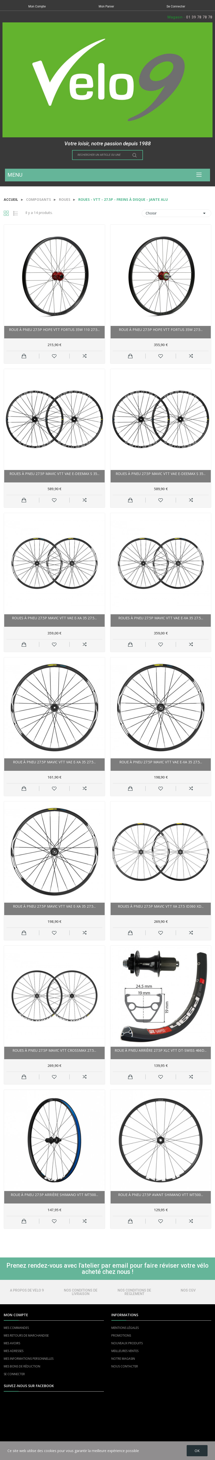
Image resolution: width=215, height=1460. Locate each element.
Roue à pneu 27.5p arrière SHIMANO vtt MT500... (54, 1194)
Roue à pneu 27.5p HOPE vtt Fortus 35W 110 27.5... (54, 329)
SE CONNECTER (14, 1374)
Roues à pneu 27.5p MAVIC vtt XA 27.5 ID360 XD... (161, 906)
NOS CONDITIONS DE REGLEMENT (134, 1292)
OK (197, 1450)
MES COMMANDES (16, 1328)
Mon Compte (37, 6)
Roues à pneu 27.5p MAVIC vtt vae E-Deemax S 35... (54, 473)
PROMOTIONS (121, 1335)
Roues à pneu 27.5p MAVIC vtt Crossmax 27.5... (54, 1050)
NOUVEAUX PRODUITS (127, 1343)
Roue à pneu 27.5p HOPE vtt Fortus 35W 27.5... (161, 329)
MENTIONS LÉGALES (125, 1328)
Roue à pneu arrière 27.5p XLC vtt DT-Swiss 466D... (161, 1050)
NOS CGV (188, 1290)
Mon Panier (106, 6)
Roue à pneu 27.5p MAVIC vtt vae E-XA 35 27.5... (54, 762)
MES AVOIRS (12, 1343)
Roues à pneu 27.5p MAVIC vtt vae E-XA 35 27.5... (54, 618)
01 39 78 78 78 (199, 17)
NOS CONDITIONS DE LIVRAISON (80, 1292)
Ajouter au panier (24, 356)
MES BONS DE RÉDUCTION (22, 1366)
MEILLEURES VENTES (124, 1351)
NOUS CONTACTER (124, 1366)
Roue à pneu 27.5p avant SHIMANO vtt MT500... (160, 1194)
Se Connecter (176, 6)
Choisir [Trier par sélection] (176, 213)
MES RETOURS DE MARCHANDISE (26, 1335)
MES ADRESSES (13, 1351)
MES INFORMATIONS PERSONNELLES (28, 1358)
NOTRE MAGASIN (123, 1358)
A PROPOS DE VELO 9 (27, 1290)
